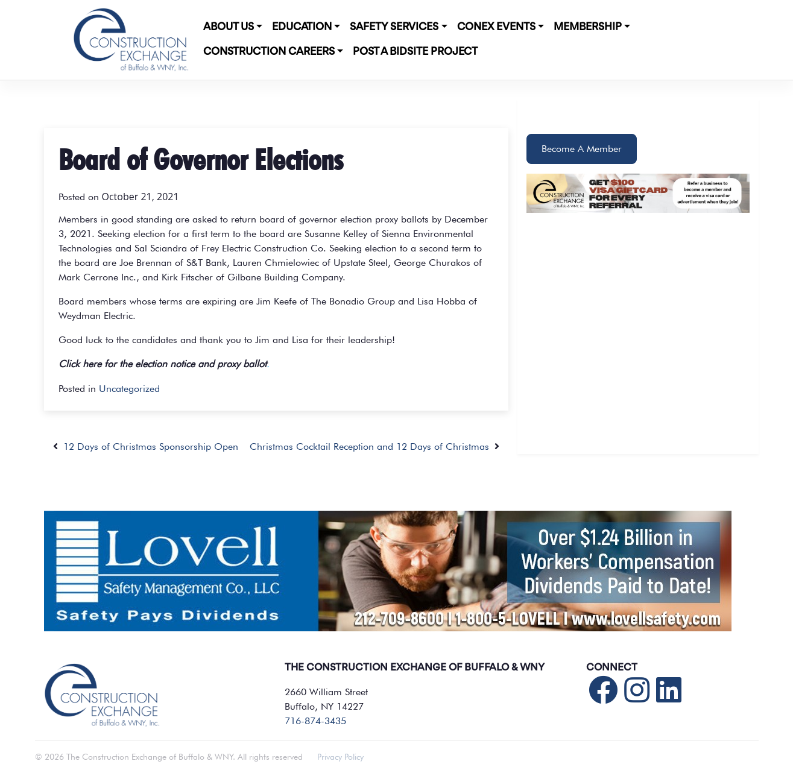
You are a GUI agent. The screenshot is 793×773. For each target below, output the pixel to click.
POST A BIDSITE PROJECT (415, 51)
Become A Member (582, 148)
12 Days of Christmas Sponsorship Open (145, 446)
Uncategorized (129, 388)
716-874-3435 (315, 721)
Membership (588, 27)
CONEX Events (496, 27)
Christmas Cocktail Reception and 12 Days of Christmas (374, 446)
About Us (228, 27)
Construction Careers (269, 51)
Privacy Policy (340, 757)
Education (302, 27)
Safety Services (394, 27)
